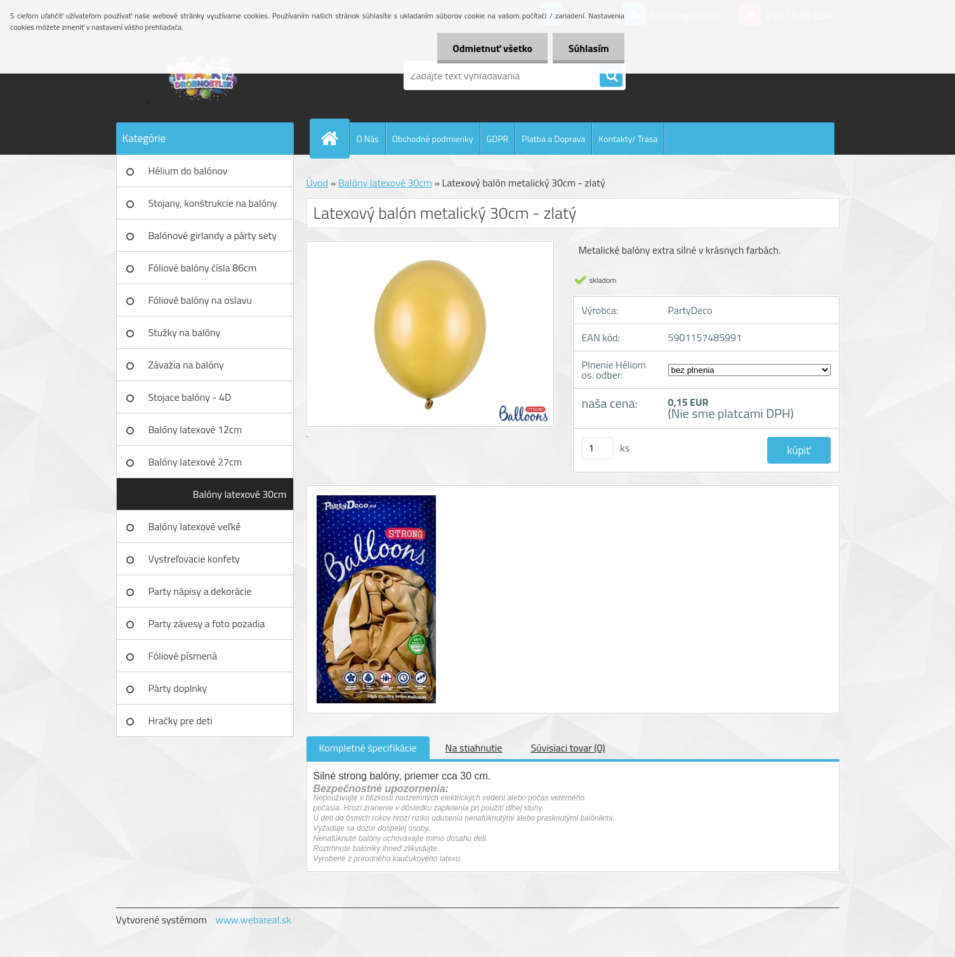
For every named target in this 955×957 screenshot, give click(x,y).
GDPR (498, 138)
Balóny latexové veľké (194, 526)
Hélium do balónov (188, 170)
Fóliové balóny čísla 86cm (202, 267)
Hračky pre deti (180, 720)
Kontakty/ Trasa (627, 138)
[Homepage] (335, 138)
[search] (611, 76)
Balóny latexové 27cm (195, 461)
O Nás (368, 138)
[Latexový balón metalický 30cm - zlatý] (374, 497)
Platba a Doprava (553, 138)
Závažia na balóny (186, 364)
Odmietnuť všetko (491, 48)
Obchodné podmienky (432, 138)
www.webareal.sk (253, 919)
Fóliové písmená (183, 655)
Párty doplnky (177, 688)
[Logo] (203, 75)
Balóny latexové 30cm (240, 494)
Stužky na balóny (184, 332)
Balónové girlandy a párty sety (212, 235)
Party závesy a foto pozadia (206, 623)
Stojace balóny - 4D (190, 397)
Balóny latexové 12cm (195, 429)
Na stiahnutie (474, 747)
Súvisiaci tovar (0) (567, 747)
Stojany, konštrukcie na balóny (212, 203)
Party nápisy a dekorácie (200, 591)
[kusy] (598, 448)
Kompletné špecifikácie (368, 747)
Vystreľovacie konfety (194, 558)
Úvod (317, 182)
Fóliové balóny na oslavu (200, 300)
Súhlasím (588, 48)
